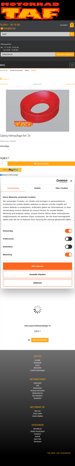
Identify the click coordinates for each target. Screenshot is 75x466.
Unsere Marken (37, 416)
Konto (37, 365)
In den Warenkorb (41, 164)
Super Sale (37, 439)
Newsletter (37, 398)
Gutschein (37, 434)
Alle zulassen (37, 266)
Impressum (37, 383)
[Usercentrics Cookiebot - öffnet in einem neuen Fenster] (56, 181)
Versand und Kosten (37, 391)
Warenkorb (37, 363)
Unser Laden (37, 414)
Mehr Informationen (40, 340)
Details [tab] (37, 188)
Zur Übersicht (5, 79)
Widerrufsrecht (37, 393)
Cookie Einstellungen (37, 370)
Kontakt (37, 360)
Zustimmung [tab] (13, 188)
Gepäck (37, 436)
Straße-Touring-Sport (37, 431)
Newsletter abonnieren (65, 54)
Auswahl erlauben (37, 274)
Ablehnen (37, 283)
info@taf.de (9, 28)
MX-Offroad (37, 429)
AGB (37, 385)
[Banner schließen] (71, 181)
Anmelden (63, 25)
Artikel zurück (4, 84)
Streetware (37, 442)
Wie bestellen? (37, 396)
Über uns (37, 411)
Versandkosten (65, 453)
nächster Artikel (70, 84)
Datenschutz (37, 388)
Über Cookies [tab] (62, 188)
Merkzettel (37, 368)
